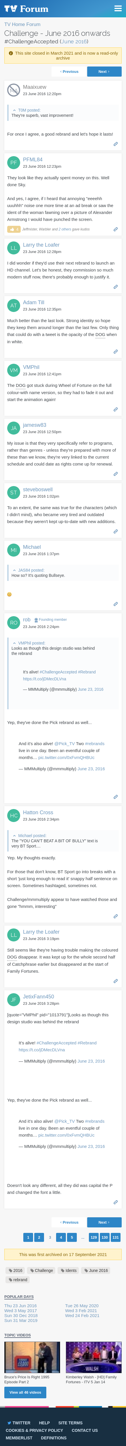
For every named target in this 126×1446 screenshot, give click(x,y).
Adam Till (33, 302)
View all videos (25, 1392)
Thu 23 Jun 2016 (20, 1305)
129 (94, 1237)
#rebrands (95, 743)
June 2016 (74, 41)
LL (14, 248)
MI (14, 550)
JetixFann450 (38, 997)
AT (13, 305)
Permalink (116, 144)
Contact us (85, 1430)
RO (14, 623)
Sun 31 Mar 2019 (20, 1320)
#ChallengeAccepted (58, 672)
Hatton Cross (38, 812)
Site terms (70, 1423)
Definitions (54, 1438)
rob (26, 620)
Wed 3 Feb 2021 (81, 1310)
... (83, 1237)
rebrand (20, 1279)
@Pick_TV (64, 743)
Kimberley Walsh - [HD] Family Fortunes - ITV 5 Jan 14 (91, 1379)
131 (115, 1237)
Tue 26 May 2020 (82, 1305)
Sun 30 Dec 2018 (21, 1315)
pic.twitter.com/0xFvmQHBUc (66, 757)
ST (13, 493)
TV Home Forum (22, 24)
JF (13, 1000)
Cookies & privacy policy (34, 1430)
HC (14, 815)
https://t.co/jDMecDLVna (44, 679)
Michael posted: (32, 835)
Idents (71, 1270)
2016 (18, 1270)
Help (44, 1423)
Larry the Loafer (41, 245)
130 (105, 1237)
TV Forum (26, 8)
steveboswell (38, 489)
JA (14, 428)
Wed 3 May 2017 (20, 1310)
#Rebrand (87, 672)
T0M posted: (29, 110)
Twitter (18, 1423)
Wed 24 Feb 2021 (82, 1315)
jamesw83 (34, 425)
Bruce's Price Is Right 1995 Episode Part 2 (26, 1379)
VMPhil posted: (31, 643)
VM (14, 370)
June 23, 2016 (91, 689)
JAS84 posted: (31, 570)
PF (13, 163)
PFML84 (33, 159)
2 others (65, 229)
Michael (32, 547)
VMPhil (31, 367)
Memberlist (19, 1438)
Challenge (44, 1270)
